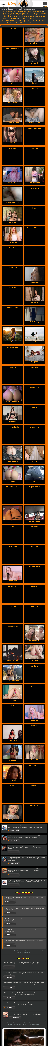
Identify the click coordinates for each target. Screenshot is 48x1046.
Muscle (6, 16)
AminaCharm (34, 805)
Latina (27, 15)
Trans (45, 6)
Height (12, 23)
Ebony (23, 13)
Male (45, 3)
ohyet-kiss (12, 222)
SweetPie (34, 302)
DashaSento (12, 566)
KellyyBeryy (34, 188)
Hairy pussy (5, 15)
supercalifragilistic (13, 122)
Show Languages (7, 21)
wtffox (34, 447)
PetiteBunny (34, 322)
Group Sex (42, 13)
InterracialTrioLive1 (34, 228)
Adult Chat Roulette (14, 8)
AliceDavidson (34, 765)
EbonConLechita (12, 202)
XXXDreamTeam (13, 666)
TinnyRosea (12, 268)
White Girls (33, 18)
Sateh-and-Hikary (12, 48)
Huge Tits (21, 15)
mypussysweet (34, 686)
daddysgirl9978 (12, 447)
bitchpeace (34, 282)
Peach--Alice (12, 726)
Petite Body (13, 16)
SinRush (12, 29)
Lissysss (34, 362)
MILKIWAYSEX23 (12, 487)
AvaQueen (12, 467)
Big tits (29, 11)
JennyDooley (34, 367)
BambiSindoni (34, 122)
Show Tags (33, 23)
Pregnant (26, 16)
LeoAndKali (12, 586)
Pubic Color (4, 23)
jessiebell (12, 606)
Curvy (18, 13)
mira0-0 (34, 342)
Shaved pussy (41, 16)
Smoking (11, 18)
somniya (34, 148)
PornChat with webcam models (31, 8)
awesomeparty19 (34, 128)
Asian (10, 11)
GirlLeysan (34, 726)
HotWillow (12, 706)
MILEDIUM (34, 407)
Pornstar (20, 16)
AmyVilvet (34, 586)
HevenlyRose (34, 43)
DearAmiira (12, 546)
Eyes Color (31, 21)
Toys (27, 18)
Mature (38, 15)
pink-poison (12, 182)
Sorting (25, 23)
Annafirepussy (12, 307)
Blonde (34, 11)
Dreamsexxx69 (12, 646)
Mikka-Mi (34, 63)
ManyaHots (12, 248)
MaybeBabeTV (34, 487)
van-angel (34, 546)
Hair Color (40, 21)
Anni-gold (12, 686)
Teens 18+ (22, 18)
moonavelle (12, 103)
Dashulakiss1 (13, 805)
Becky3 (34, 83)
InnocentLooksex (34, 248)
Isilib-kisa (34, 646)
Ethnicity (18, 21)
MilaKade (12, 745)
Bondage (40, 11)
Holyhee (34, 208)
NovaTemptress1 (12, 401)
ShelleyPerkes (34, 182)
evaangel (12, 421)
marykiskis (13, 242)
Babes (19, 11)
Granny (36, 13)
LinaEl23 (34, 606)
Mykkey (12, 526)
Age (24, 21)
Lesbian (32, 15)
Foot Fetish (29, 13)
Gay (45, 4)
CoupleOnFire (34, 566)
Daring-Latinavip (12, 427)
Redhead (33, 16)
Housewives (13, 15)
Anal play (4, 11)
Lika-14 (12, 342)
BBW (14, 11)
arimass (13, 507)
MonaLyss (12, 142)
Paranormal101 (34, 626)
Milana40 (34, 745)
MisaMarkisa (34, 387)
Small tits (4, 18)
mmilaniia (12, 367)
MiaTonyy (34, 526)
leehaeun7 (34, 467)
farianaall (12, 148)
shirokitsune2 (13, 626)
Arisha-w (34, 666)
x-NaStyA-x (34, 427)
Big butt (23, 11)
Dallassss (34, 706)
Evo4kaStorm (34, 785)
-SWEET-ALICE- (34, 507)
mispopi (13, 765)
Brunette (4, 13)
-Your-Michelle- (12, 347)
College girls (12, 13)
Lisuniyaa (34, 88)
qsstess (13, 785)
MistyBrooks (12, 83)
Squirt (16, 18)
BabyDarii (12, 287)
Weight (19, 23)
